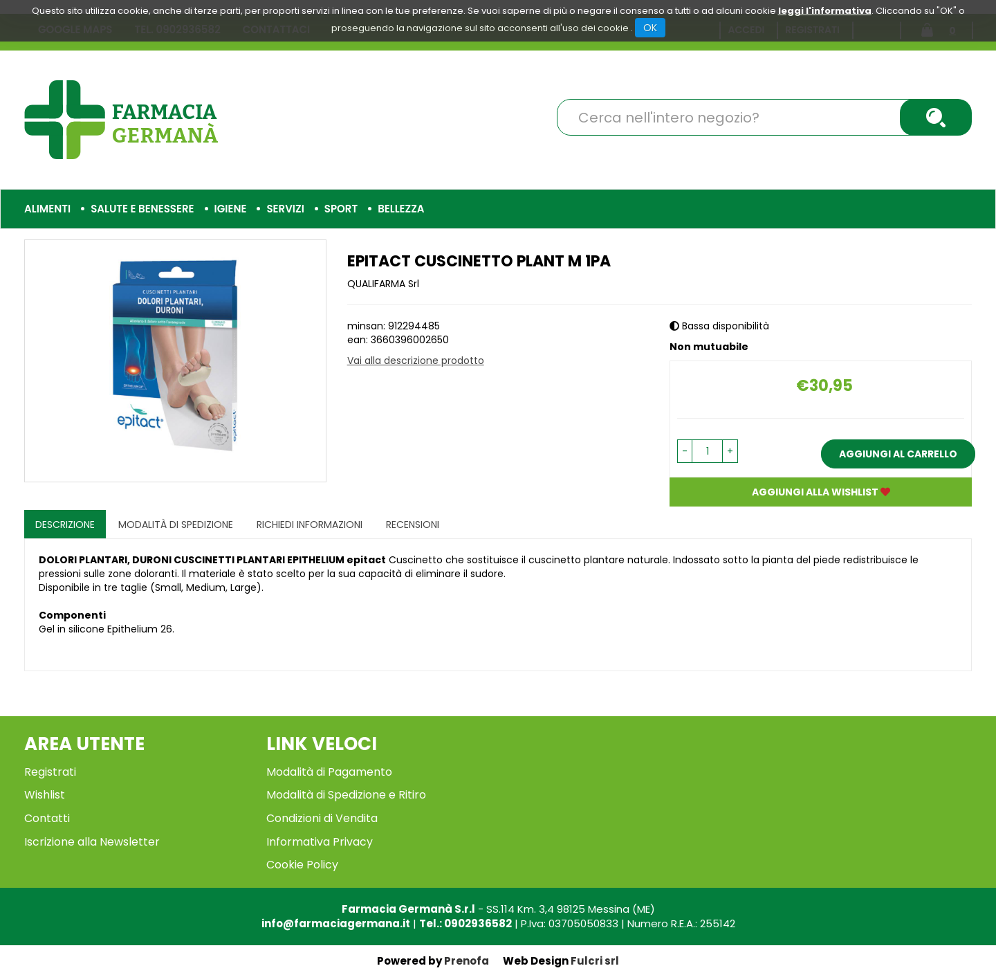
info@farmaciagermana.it (335, 923)
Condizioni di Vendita (322, 818)
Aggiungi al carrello (898, 454)
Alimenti (47, 208)
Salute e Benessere (142, 208)
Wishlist (44, 795)
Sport (341, 208)
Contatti (47, 818)
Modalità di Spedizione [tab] (175, 524)
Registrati (50, 772)
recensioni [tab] (412, 524)
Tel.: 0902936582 (465, 923)
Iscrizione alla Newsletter (92, 842)
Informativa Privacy (319, 842)
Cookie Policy (302, 865)
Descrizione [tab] (65, 524)
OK (650, 28)
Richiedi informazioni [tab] (309, 524)
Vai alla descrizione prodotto (415, 360)
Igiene (230, 208)
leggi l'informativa (825, 10)
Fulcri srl (595, 961)
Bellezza (401, 208)
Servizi (285, 208)
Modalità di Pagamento (329, 772)
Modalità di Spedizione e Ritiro (346, 795)
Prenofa (466, 961)
